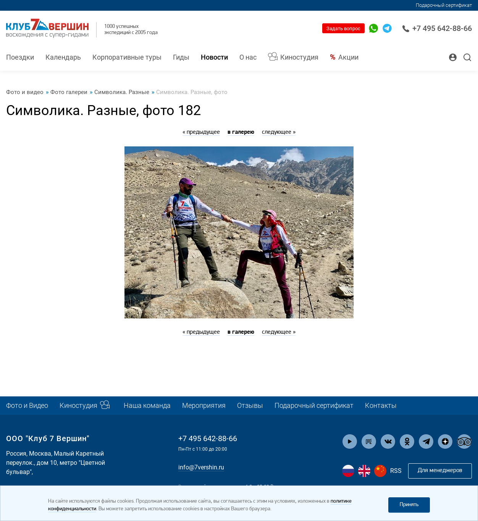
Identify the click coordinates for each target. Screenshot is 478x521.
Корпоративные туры (126, 57)
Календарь (63, 57)
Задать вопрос (343, 28)
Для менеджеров (440, 470)
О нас (248, 57)
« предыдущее (201, 132)
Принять (409, 505)
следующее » (279, 132)
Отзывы (250, 405)
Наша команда (147, 405)
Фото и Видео (27, 405)
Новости (214, 57)
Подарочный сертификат (444, 5)
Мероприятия (204, 405)
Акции (348, 57)
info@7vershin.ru (201, 467)
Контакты (381, 405)
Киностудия (299, 57)
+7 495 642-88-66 (437, 28)
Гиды (181, 57)
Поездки (20, 57)
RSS (396, 470)
